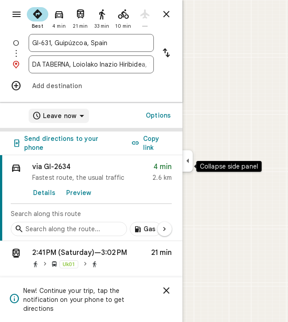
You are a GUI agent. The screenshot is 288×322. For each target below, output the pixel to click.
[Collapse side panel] (187, 161)
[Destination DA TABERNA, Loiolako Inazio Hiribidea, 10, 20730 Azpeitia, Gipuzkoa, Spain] (91, 64)
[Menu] (16, 14)
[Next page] (164, 229)
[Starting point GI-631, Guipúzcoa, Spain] (91, 43)
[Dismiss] (166, 290)
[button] (91, 260)
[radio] (37, 17)
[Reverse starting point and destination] (166, 53)
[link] (91, 198)
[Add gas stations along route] (145, 229)
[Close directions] (166, 14)
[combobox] (91, 43)
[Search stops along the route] (69, 229)
